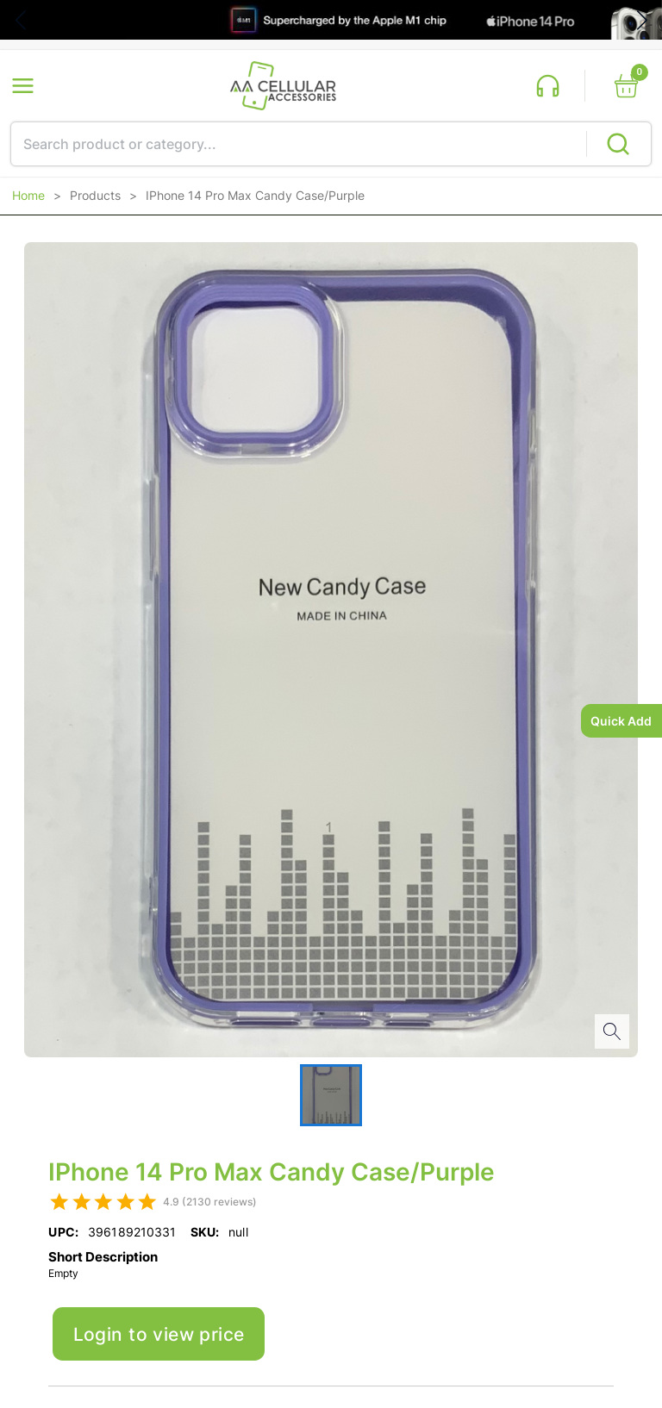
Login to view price (159, 1334)
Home (28, 195)
